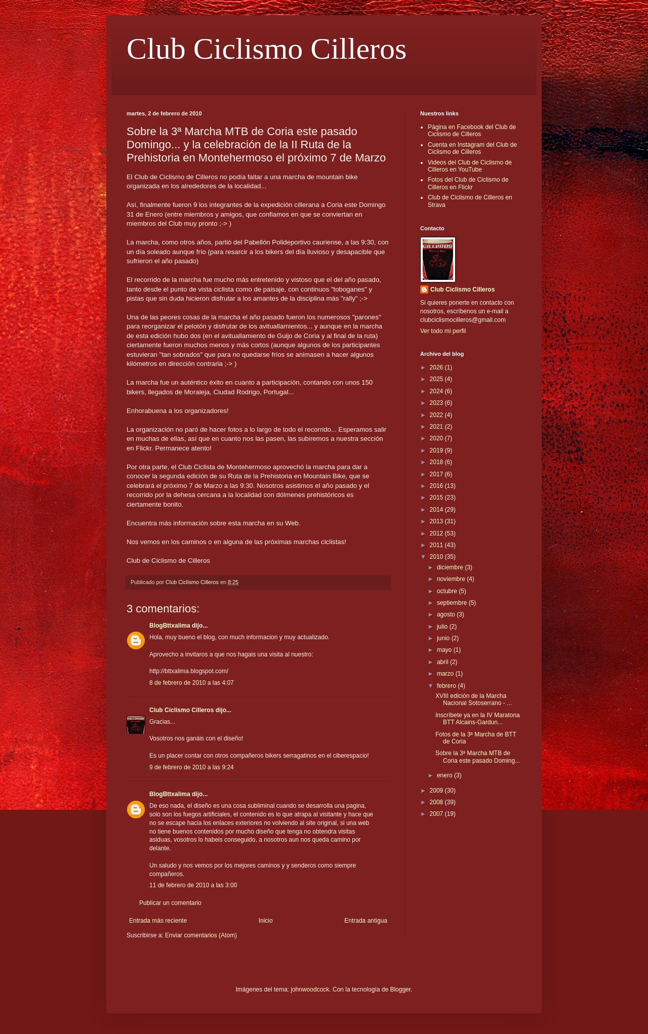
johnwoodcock (310, 989)
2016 (437, 485)
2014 (437, 509)
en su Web (283, 523)
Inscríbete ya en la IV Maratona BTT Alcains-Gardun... (477, 719)
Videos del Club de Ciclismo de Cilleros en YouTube (470, 166)
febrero (447, 685)
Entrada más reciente (158, 920)
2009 (437, 790)
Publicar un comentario (170, 902)
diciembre (451, 567)
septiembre (453, 602)
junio (444, 638)
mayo (445, 649)
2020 (437, 438)
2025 (437, 379)
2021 (437, 426)
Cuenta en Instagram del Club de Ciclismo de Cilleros (472, 148)
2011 (437, 545)
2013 (437, 521)
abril (443, 662)
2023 (437, 402)
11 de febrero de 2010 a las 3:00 (193, 885)
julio (443, 626)
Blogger (400, 989)
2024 (437, 391)
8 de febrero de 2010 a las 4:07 (191, 682)
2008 (437, 802)
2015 (437, 497)
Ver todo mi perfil (443, 331)
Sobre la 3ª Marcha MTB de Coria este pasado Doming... (477, 757)
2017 (437, 474)
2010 (437, 556)
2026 (437, 367)
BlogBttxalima (169, 625)
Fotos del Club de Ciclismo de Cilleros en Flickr (468, 183)
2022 (437, 415)
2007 (437, 813)
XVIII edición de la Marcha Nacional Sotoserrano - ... (473, 699)
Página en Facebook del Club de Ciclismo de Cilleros (472, 130)
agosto (447, 614)
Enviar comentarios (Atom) (201, 935)
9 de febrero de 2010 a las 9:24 (191, 767)
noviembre (452, 579)
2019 (437, 450)
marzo (446, 673)
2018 (437, 462)
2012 (437, 533)
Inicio (266, 920)
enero (445, 775)
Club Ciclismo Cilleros (267, 48)
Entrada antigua (365, 920)
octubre (448, 591)
